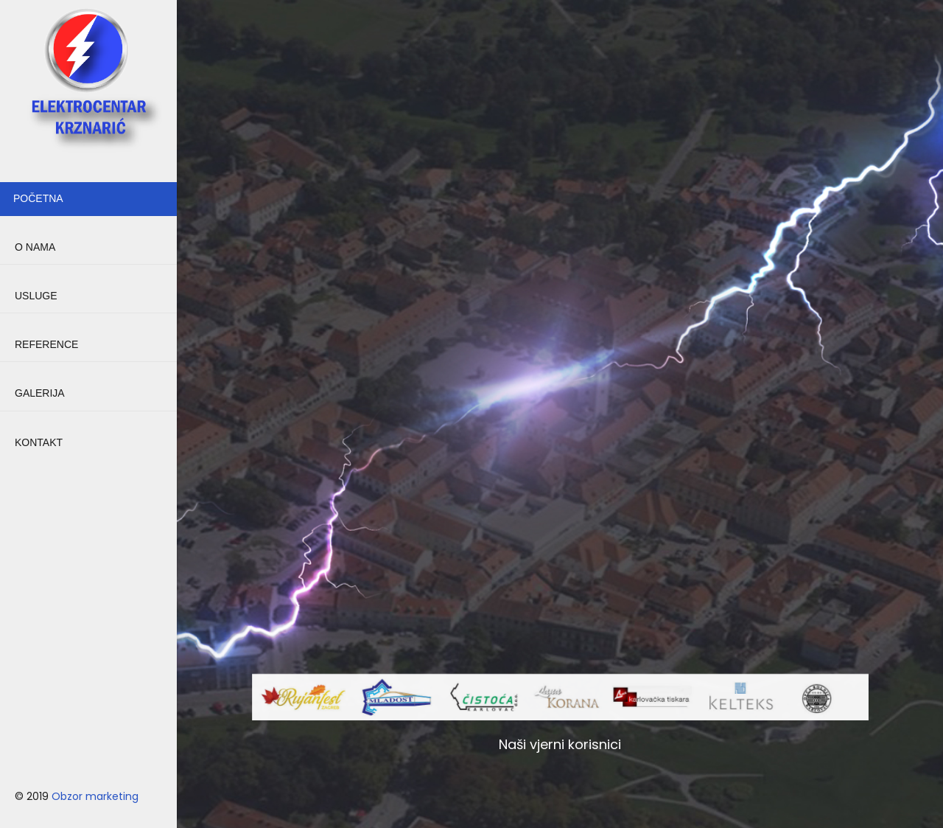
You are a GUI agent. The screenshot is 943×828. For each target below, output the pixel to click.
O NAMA (35, 247)
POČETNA (38, 198)
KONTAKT (39, 442)
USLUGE (36, 296)
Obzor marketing (95, 796)
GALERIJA (40, 393)
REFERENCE (46, 344)
